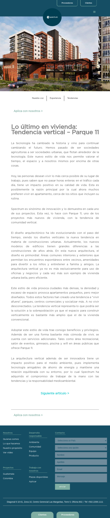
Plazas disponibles (38, 477)
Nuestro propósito (12, 448)
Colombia (8, 478)
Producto (34, 456)
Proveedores (67, 3)
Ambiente (34, 442)
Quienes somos (11, 439)
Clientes (88, 3)
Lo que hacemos (11, 444)
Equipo (32, 451)
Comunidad (35, 447)
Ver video (8, 453)
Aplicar (32, 482)
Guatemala (8, 474)
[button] (94, 11)
